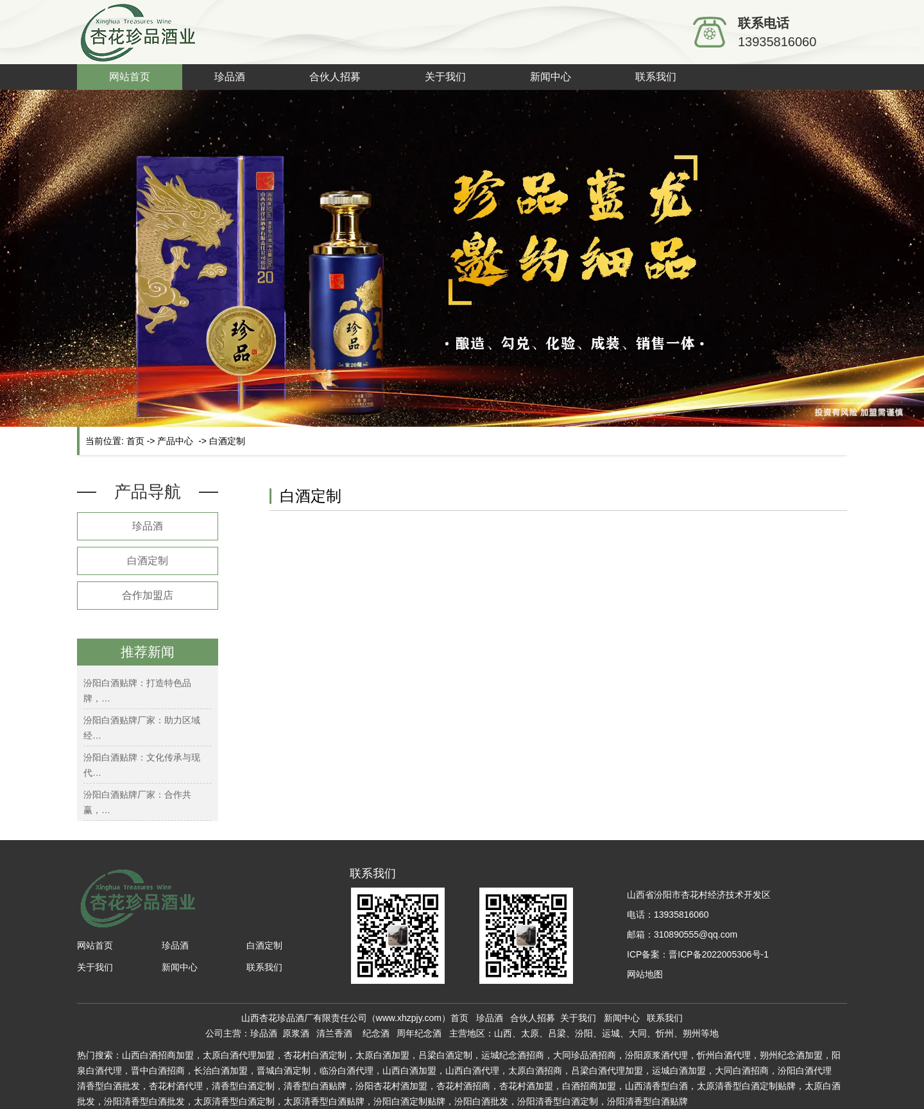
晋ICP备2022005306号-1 (719, 954)
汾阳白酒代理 (805, 1070)
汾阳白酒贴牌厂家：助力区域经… (141, 728)
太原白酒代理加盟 (239, 1055)
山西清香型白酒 (656, 1086)
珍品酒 (229, 76)
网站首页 (129, 76)
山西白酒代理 (472, 1070)
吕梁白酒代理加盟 (607, 1070)
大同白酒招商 (742, 1070)
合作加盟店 (147, 595)
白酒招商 (544, 1070)
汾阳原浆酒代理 (656, 1055)
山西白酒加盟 (409, 1070)
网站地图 (645, 974)
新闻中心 (550, 76)
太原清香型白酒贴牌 (324, 1101)
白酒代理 (355, 1070)
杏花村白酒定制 (315, 1055)
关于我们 (445, 76)
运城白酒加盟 (679, 1070)
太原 (517, 1070)
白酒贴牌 (315, 1086)
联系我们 (655, 76)
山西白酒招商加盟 (158, 1055)
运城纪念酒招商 (512, 1055)
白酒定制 (147, 560)
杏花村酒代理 (176, 1086)
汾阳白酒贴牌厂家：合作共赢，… (137, 802)
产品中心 (175, 441)
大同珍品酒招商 (584, 1055)
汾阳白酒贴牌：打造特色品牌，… (137, 690)
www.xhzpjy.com (408, 1018)
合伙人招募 (335, 76)
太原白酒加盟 (382, 1055)
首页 (135, 441)
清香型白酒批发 (108, 1086)
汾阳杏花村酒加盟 (391, 1086)
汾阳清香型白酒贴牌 (647, 1101)
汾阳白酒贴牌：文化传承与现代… (141, 765)
